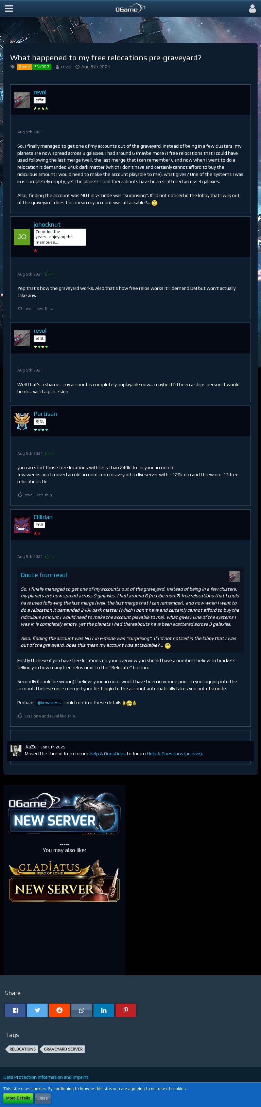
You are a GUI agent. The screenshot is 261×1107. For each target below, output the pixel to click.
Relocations (23, 1049)
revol (66, 66)
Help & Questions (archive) (174, 753)
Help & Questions (107, 753)
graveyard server (63, 1049)
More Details (18, 1098)
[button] (9, 8)
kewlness (51, 702)
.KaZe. (31, 746)
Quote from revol (44, 574)
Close (42, 1098)
